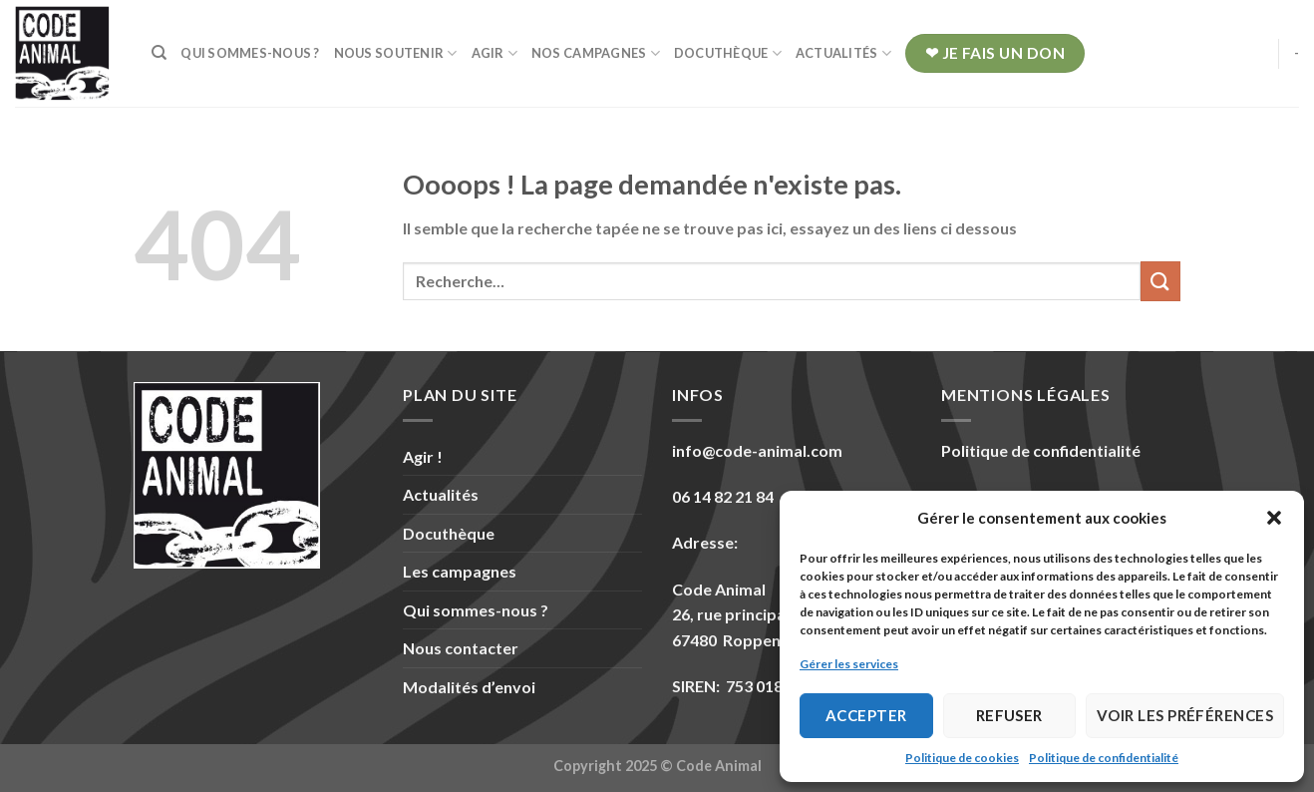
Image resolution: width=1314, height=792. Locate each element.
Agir (494, 53)
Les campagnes (459, 571)
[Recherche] (159, 53)
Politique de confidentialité (1103, 757)
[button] (1274, 518)
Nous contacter (460, 647)
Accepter (866, 715)
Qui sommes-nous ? (249, 53)
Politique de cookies (962, 757)
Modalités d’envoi (469, 686)
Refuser (1009, 715)
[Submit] (1160, 280)
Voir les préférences (1185, 715)
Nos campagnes (595, 53)
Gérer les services (849, 663)
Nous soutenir (396, 53)
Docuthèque (728, 53)
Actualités (843, 53)
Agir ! (423, 456)
